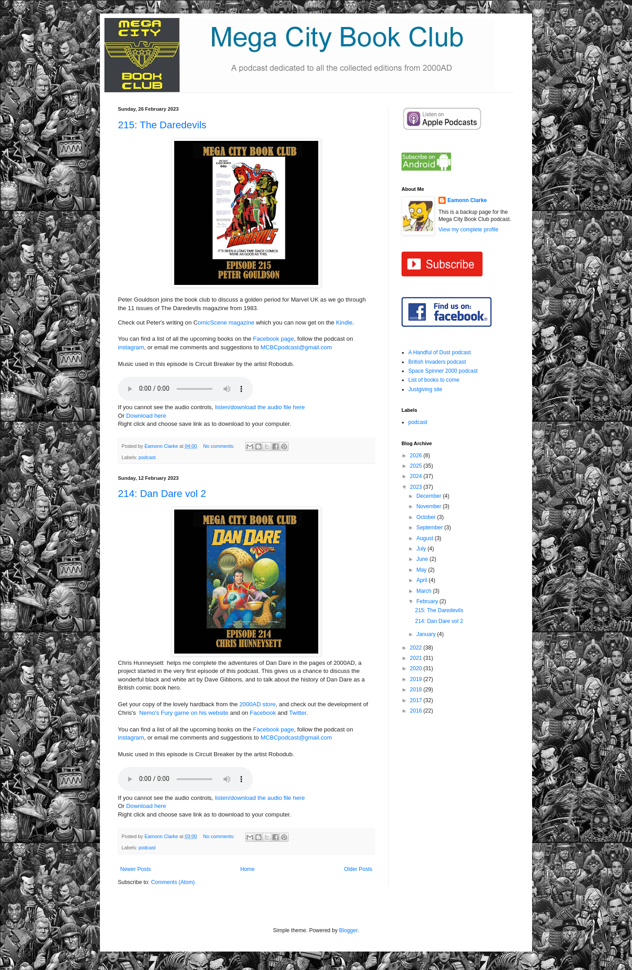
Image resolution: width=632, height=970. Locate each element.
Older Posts (358, 869)
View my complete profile (468, 229)
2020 (417, 668)
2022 (417, 648)
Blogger (348, 930)
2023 (417, 487)
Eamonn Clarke (467, 200)
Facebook (263, 712)
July (422, 549)
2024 (417, 476)
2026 (417, 455)
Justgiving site (425, 389)
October (426, 517)
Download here (146, 415)
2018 (417, 689)
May (422, 570)
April (422, 580)
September (430, 527)
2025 (417, 466)
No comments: (219, 446)
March (424, 591)
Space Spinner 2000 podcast (443, 371)
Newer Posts (135, 869)
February (427, 601)
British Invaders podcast (437, 362)
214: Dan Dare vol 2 (162, 493)
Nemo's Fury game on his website (183, 712)
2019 (417, 679)
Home (247, 869)
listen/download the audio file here (260, 407)
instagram (131, 347)
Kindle (344, 322)
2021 (417, 658)
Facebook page (273, 338)
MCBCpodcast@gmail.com (296, 347)
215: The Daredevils (162, 125)
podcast (147, 457)
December (429, 496)
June (422, 559)
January (426, 634)
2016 (417, 711)
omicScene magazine (226, 322)
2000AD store (257, 704)
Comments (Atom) (172, 882)
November (429, 506)
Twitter (297, 712)
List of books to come (433, 380)
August (425, 538)
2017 (417, 700)
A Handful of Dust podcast (439, 352)
